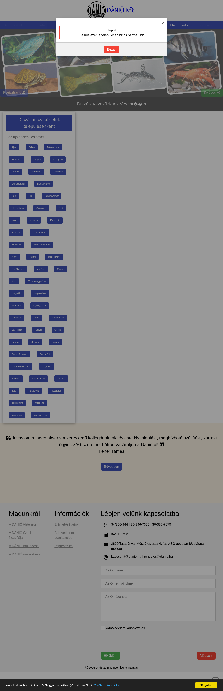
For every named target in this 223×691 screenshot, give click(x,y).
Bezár (111, 49)
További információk (107, 685)
